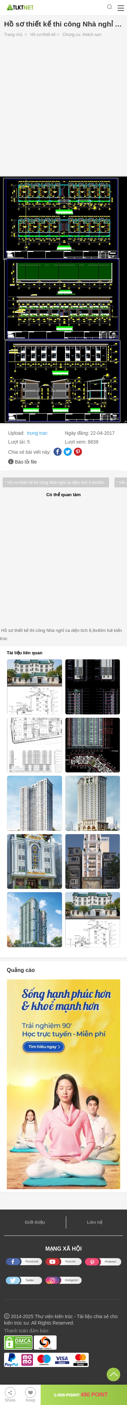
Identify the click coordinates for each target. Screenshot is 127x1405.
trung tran (37, 433)
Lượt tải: (17, 442)
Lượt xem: (76, 442)
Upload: (17, 433)
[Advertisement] (63, 108)
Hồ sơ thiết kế (43, 34)
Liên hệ (94, 1222)
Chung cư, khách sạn (82, 34)
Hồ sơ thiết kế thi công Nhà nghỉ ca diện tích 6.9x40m (55, 482)
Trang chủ (13, 34)
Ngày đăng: (78, 433)
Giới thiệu (35, 1222)
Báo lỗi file (26, 462)
